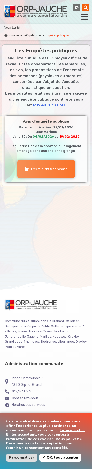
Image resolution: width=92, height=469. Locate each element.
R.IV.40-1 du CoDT (50, 105)
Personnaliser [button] (21, 457)
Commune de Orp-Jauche (22, 35)
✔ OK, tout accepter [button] (60, 457)
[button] (86, 7)
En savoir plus (72, 430)
